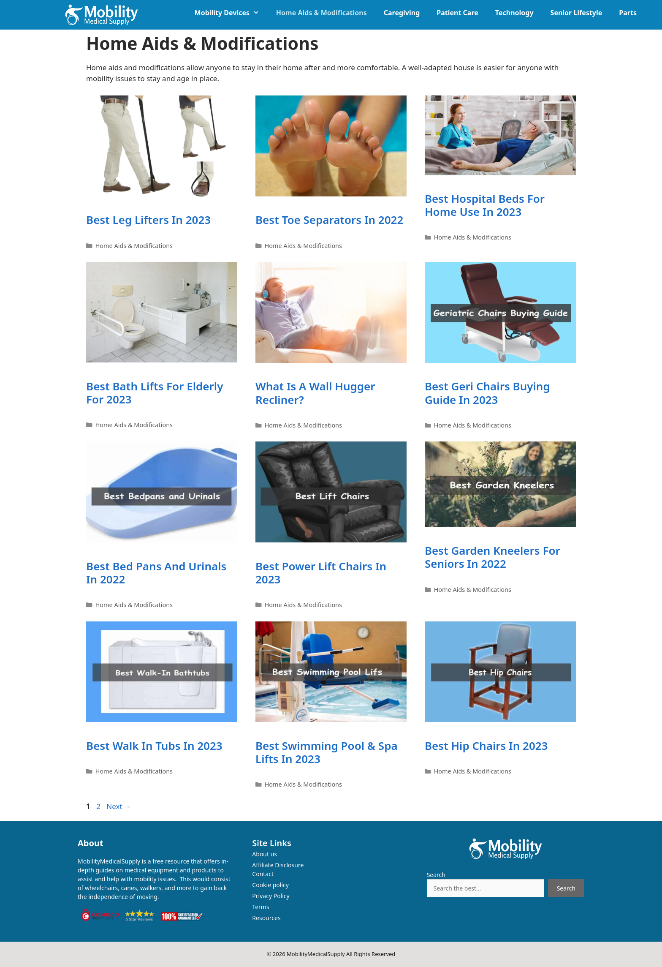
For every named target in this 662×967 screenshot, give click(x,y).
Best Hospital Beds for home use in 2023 (485, 205)
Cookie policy (270, 885)
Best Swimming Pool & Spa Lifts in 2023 (326, 752)
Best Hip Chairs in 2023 (486, 745)
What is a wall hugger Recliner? (315, 393)
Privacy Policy (270, 896)
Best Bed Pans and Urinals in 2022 (156, 572)
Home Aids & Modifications (321, 12)
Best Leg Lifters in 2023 (148, 219)
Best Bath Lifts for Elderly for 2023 (154, 393)
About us (264, 854)
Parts (628, 12)
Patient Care (457, 12)
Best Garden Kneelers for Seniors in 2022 (492, 557)
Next (118, 806)
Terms (260, 907)
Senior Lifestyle (576, 12)
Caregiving (402, 12)
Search (436, 875)
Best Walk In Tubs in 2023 (154, 745)
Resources (266, 918)
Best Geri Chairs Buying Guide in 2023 (487, 393)
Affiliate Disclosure (278, 865)
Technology (514, 12)
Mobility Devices (231, 12)
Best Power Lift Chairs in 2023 (320, 572)
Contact (263, 874)
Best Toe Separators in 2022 (329, 219)
